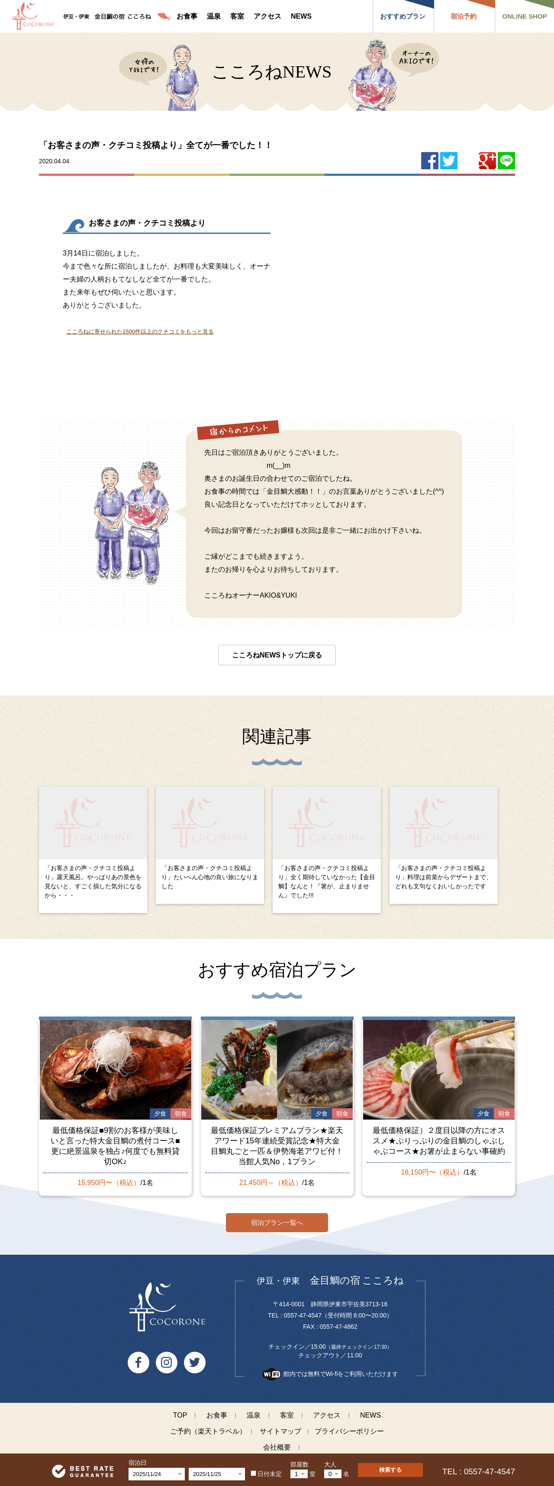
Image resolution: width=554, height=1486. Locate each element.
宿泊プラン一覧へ (277, 1221)
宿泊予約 (464, 16)
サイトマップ (280, 1430)
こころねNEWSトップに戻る (277, 655)
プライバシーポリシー (349, 1430)
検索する (390, 1470)
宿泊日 (138, 1463)
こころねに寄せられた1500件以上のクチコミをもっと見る (140, 331)
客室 (287, 1414)
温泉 (254, 1414)
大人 (330, 1464)
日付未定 (266, 1473)
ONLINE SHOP (524, 16)
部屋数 (299, 1464)
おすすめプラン (402, 16)
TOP (180, 1414)
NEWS (370, 1414)
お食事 (216, 1414)
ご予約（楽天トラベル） (208, 1430)
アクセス (327, 1414)
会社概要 (277, 1446)
